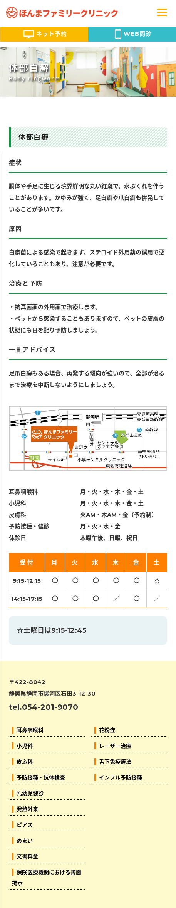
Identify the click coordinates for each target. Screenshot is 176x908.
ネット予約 (45, 34)
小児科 (25, 745)
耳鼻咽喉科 (30, 730)
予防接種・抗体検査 (41, 777)
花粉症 (107, 730)
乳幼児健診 (30, 793)
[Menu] (162, 12)
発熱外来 (27, 809)
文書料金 (27, 856)
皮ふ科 (25, 761)
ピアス (25, 824)
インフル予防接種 (120, 777)
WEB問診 (133, 34)
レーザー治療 (115, 745)
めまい (25, 840)
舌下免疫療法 (115, 761)
